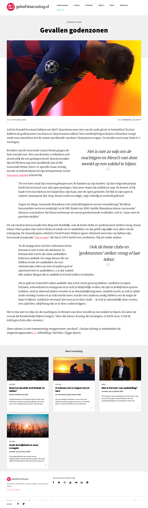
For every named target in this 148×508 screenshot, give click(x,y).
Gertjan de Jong (19, 120)
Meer (112, 5)
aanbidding (126, 120)
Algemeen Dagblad (17, 175)
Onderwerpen (62, 5)
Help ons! (61, 10)
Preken (77, 5)
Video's (101, 5)
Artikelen (89, 5)
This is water (42, 237)
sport (138, 120)
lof (133, 120)
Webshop (124, 5)
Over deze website (13, 490)
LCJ (34, 332)
